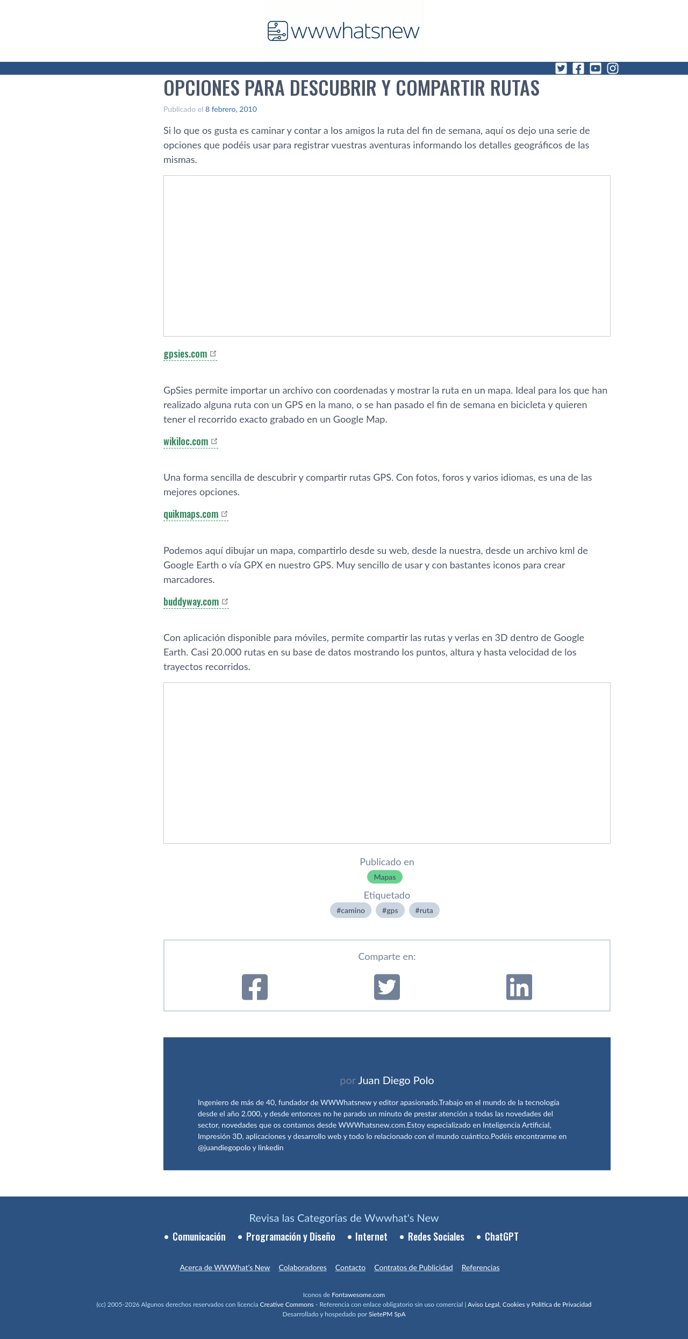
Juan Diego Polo (396, 1079)
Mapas (385, 876)
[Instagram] (612, 68)
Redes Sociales (436, 1236)
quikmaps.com (190, 514)
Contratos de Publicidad (413, 1267)
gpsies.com (185, 353)
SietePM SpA (387, 1314)
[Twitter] (561, 68)
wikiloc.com (185, 441)
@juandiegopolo (224, 1147)
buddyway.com (191, 601)
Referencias (481, 1267)
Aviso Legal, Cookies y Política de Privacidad (530, 1304)
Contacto (350, 1267)
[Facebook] (578, 68)
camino (353, 910)
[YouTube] (595, 68)
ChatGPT (502, 1236)
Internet (371, 1236)
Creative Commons (287, 1304)
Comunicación (199, 1236)
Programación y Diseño (290, 1236)
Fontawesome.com (358, 1295)
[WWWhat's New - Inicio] (344, 31)
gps (392, 910)
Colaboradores (303, 1267)
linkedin (271, 1147)
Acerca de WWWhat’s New (225, 1267)
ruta (426, 910)
